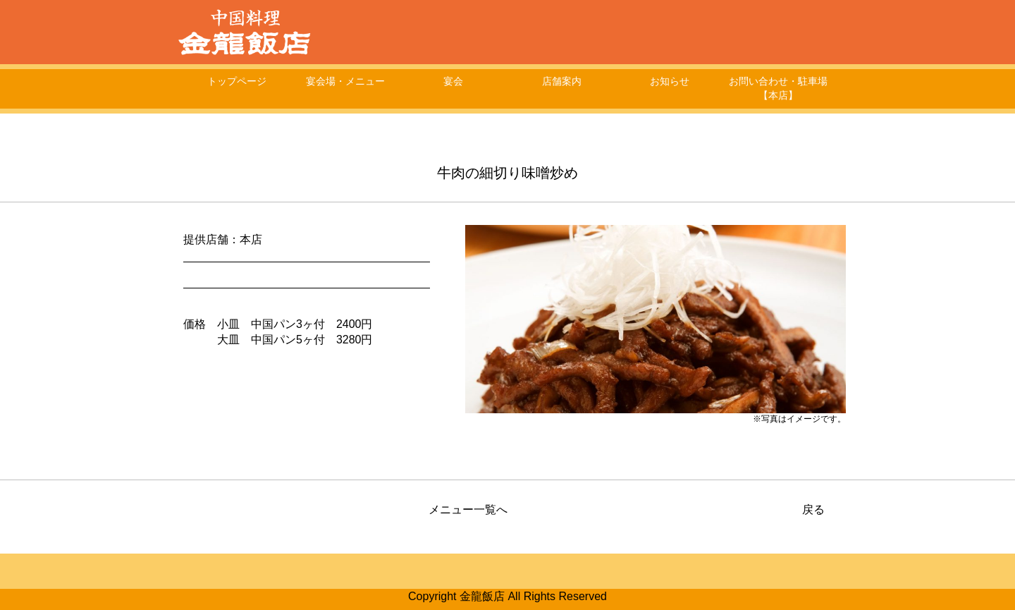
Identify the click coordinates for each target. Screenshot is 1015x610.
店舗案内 (562, 81)
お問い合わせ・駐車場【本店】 (778, 88)
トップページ (236, 81)
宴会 (453, 81)
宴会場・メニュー (345, 81)
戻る (813, 510)
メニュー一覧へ (468, 510)
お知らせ (669, 81)
